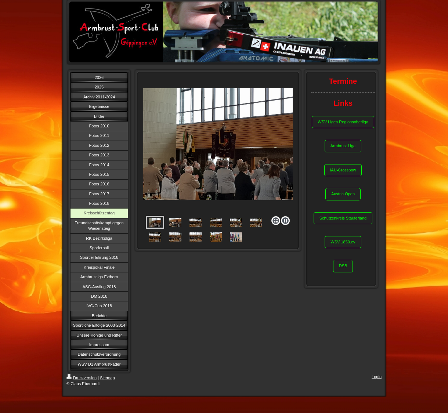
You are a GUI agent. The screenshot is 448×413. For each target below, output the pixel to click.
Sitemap (107, 378)
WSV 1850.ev (342, 242)
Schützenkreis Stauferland (342, 218)
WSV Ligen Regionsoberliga (343, 122)
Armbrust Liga (342, 146)
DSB (343, 266)
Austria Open (343, 194)
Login (377, 376)
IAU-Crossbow (343, 170)
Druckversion (81, 378)
